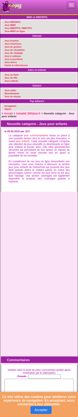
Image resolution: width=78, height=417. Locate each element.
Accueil (8, 113)
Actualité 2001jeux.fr (28, 113)
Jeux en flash (12, 75)
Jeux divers (11, 62)
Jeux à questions (14, 59)
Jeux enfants (11, 81)
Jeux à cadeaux (13, 56)
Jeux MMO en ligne (15, 31)
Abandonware (12, 93)
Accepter (41, 410)
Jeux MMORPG (13, 22)
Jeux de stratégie (14, 53)
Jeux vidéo (10, 90)
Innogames (10, 106)
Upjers (8, 109)
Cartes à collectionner (16, 65)
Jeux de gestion (13, 47)
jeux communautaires (36, 135)
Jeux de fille (11, 78)
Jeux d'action (12, 40)
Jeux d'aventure (13, 44)
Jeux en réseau (13, 96)
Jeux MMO (10, 25)
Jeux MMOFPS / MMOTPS (18, 28)
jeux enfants (23, 141)
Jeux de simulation (15, 50)
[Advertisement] (38, 232)
